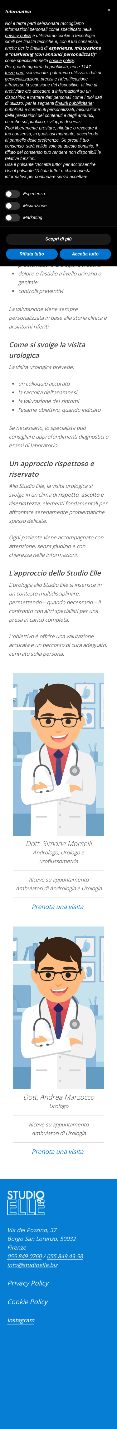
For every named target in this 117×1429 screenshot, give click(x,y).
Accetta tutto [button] (85, 253)
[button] (109, 10)
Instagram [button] (20, 1333)
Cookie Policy (27, 1315)
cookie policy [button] (61, 60)
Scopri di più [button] (58, 238)
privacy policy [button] (18, 35)
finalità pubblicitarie (73, 103)
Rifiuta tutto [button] (31, 253)
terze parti (14, 72)
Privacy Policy (27, 1296)
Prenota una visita (57, 923)
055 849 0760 (24, 1269)
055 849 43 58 (65, 1269)
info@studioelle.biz (32, 1278)
